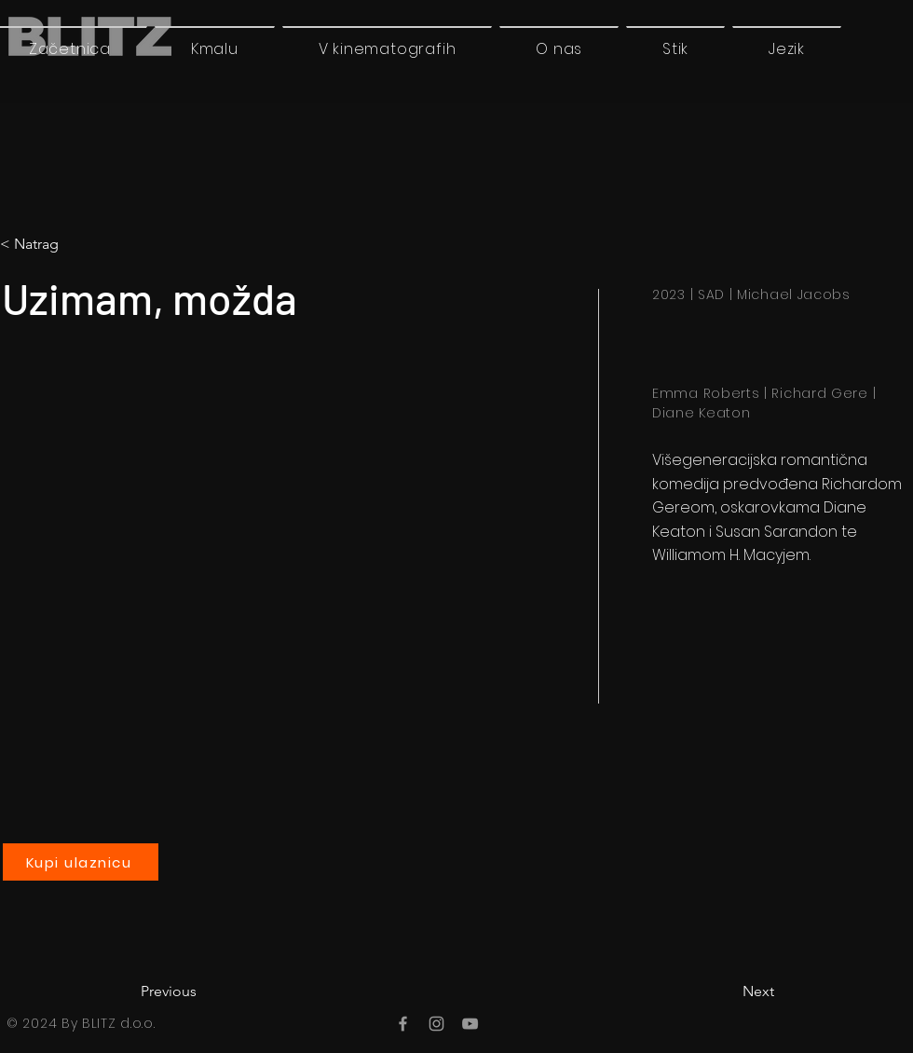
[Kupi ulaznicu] (80, 862)
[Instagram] (436, 1023)
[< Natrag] (78, 244)
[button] (786, 48)
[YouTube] (470, 1023)
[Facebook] (403, 1023)
